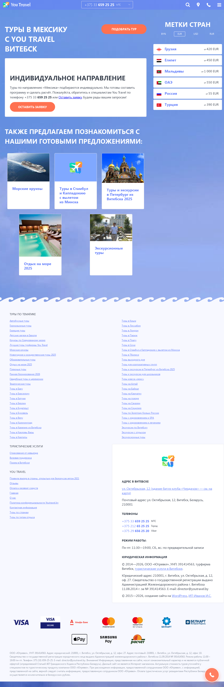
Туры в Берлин (18, 403)
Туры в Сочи (129, 345)
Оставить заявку (71, 97)
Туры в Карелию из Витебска (26, 427)
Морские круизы (27, 188)
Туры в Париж (130, 335)
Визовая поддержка (21, 458)
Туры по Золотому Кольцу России (141, 413)
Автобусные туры (20, 321)
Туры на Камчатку (132, 393)
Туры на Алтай (130, 384)
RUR (212, 34)
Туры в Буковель (19, 413)
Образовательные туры (23, 359)
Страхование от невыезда (24, 453)
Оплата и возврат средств (25, 488)
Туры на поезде (130, 398)
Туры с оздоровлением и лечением (142, 422)
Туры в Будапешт (19, 408)
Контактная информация (24, 507)
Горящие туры (18, 330)
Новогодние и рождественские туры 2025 (33, 355)
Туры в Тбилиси (131, 355)
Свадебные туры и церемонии (27, 379)
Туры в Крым (129, 321)
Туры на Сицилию (132, 408)
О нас (13, 498)
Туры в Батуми (18, 398)
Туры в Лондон (130, 330)
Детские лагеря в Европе (24, 335)
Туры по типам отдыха (22, 517)
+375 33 (99, 5)
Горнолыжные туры (21, 326)
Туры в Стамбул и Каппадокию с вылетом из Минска (74, 195)
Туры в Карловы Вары (22, 432)
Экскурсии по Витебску (135, 427)
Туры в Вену (16, 418)
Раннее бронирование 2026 (25, 374)
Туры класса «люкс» (133, 379)
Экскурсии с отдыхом (134, 432)
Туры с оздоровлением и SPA (138, 418)
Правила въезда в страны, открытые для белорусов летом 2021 (46, 478)
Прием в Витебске (20, 463)
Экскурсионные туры (109, 250)
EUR (179, 34)
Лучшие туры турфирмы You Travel (29, 345)
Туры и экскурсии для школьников (141, 374)
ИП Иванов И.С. (202, 601)
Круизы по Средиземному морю (28, 340)
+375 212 (135, 527)
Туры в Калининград (21, 422)
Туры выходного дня (133, 359)
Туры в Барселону (20, 393)
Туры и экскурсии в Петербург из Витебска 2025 (123, 194)
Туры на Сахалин (131, 403)
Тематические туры (21, 384)
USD (196, 34)
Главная (14, 493)
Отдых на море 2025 (37, 266)
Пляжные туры (18, 369)
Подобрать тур (124, 29)
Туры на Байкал (131, 389)
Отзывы (14, 483)
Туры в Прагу (129, 340)
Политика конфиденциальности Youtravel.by (35, 503)
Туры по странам (19, 512)
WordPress (180, 601)
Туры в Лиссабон (131, 326)
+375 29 (135, 532)
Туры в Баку (16, 389)
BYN (163, 34)
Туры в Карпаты (19, 437)
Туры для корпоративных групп (140, 364)
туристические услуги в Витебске (161, 569)
